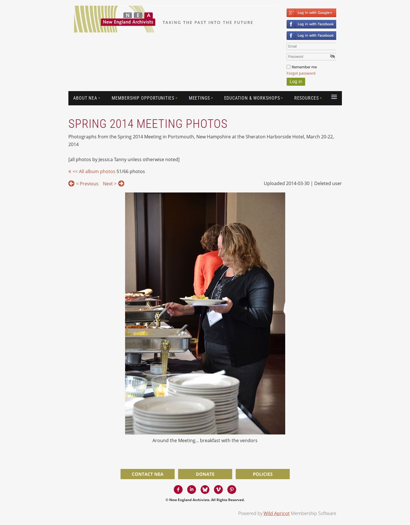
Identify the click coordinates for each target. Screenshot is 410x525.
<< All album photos (94, 171)
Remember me (304, 66)
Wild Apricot (277, 513)
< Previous (87, 184)
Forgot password (301, 73)
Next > (110, 184)
